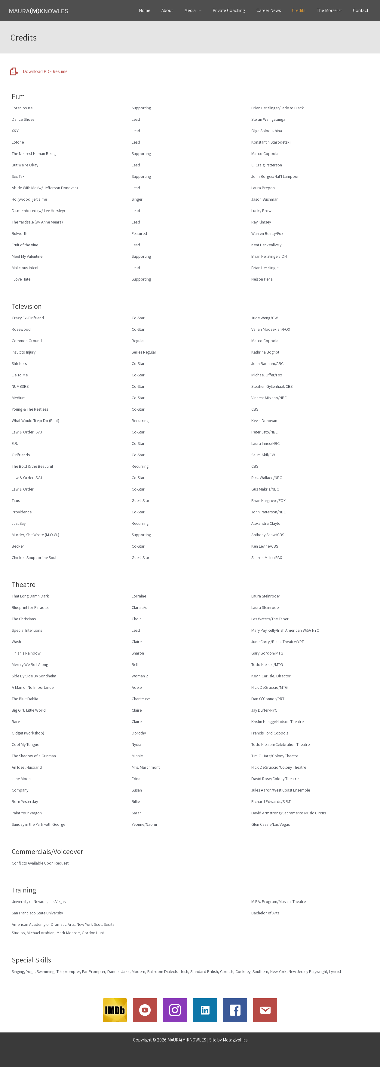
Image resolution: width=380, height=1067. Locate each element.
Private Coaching (239, 10)
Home (161, 10)
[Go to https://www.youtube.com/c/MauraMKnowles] (145, 1010)
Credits (304, 10)
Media (202, 10)
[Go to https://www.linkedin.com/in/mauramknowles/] (205, 1010)
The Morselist (332, 10)
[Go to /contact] (265, 1010)
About (182, 10)
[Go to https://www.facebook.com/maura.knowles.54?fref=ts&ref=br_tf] (235, 1010)
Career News (276, 10)
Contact (361, 10)
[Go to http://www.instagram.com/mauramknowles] (175, 1010)
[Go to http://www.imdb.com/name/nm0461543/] (115, 1010)
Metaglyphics (235, 1040)
